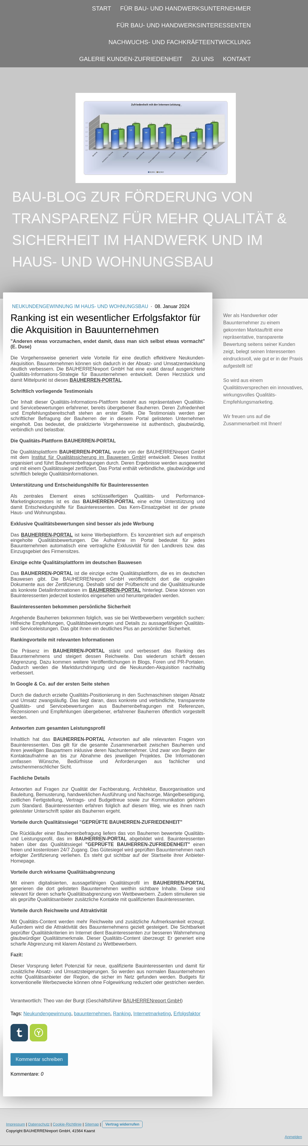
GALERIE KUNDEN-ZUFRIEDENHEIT (130, 59)
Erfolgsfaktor (187, 1013)
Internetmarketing (152, 1013)
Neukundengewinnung (47, 1013)
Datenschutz (39, 1124)
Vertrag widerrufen (122, 1124)
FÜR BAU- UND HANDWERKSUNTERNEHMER (185, 8)
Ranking (122, 1013)
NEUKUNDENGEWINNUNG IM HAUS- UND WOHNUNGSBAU (80, 306)
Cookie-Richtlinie (67, 1124)
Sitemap (92, 1124)
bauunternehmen (92, 1013)
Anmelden (293, 1137)
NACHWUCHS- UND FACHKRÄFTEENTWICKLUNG (180, 42)
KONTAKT (237, 59)
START (101, 8)
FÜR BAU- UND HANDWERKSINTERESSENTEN (183, 25)
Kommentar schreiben (39, 1059)
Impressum (15, 1124)
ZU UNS (203, 59)
